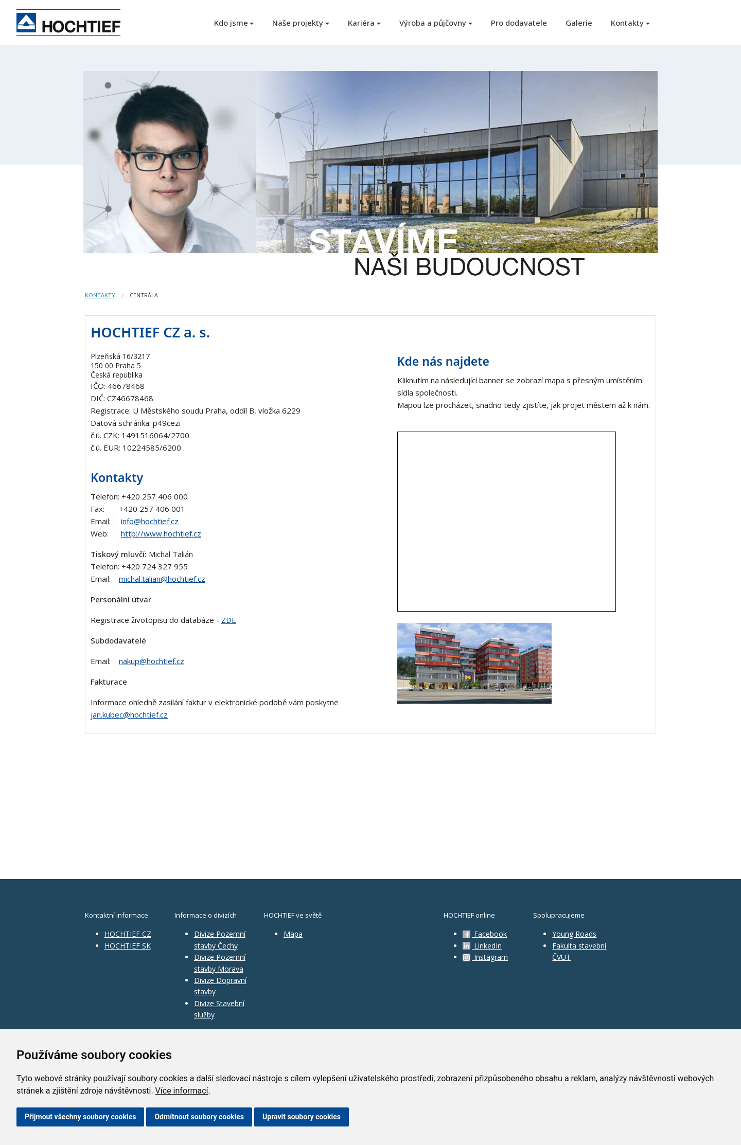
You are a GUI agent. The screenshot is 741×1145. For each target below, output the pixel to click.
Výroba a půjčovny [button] (432, 22)
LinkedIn (482, 946)
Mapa (293, 934)
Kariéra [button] (361, 22)
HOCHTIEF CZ (127, 934)
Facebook (485, 934)
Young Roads (574, 934)
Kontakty (100, 295)
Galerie (579, 22)
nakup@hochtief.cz (151, 661)
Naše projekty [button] (297, 22)
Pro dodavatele (519, 22)
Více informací (181, 1091)
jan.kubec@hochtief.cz (129, 714)
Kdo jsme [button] (231, 22)
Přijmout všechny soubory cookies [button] (80, 1117)
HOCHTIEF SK (127, 946)
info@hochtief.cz (150, 521)
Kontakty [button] (627, 22)
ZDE (228, 620)
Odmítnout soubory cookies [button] (199, 1117)
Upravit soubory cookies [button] (301, 1117)
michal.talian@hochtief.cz (162, 579)
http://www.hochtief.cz (161, 533)
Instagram (485, 957)
